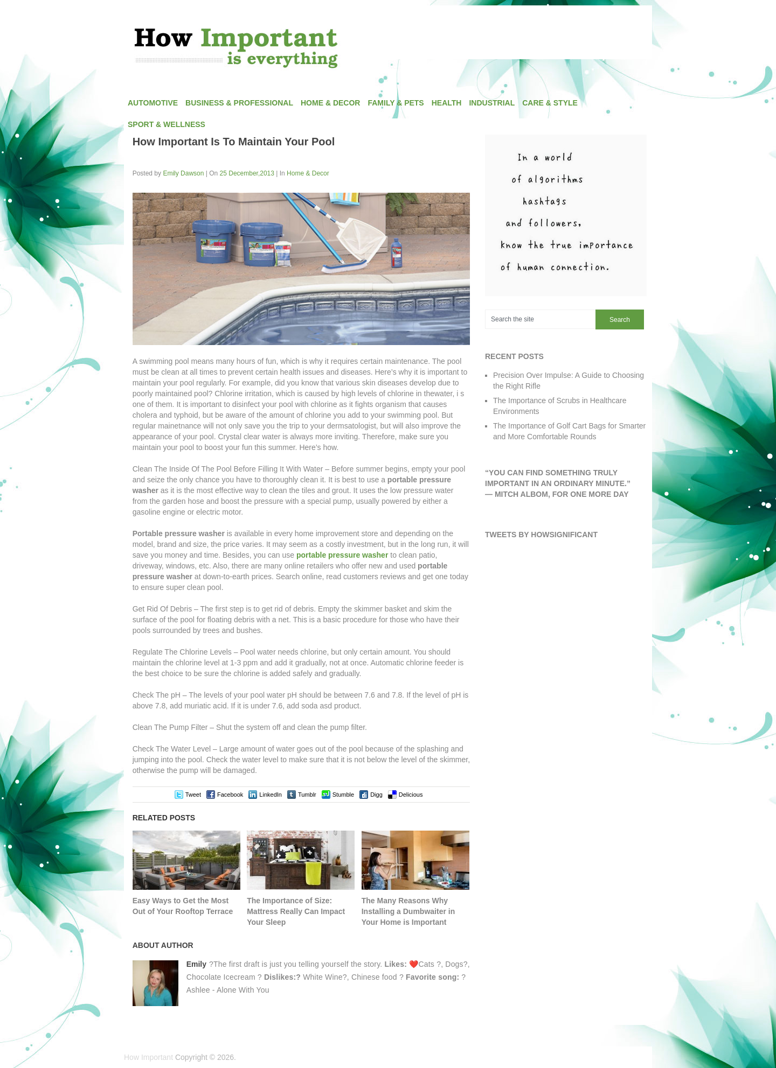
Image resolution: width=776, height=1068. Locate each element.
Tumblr (307, 794)
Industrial (492, 103)
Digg (376, 794)
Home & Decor (330, 103)
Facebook (230, 794)
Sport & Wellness (166, 124)
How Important (148, 1057)
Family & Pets (396, 103)
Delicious (411, 794)
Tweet (193, 794)
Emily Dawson (183, 173)
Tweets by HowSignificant (541, 534)
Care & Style (550, 103)
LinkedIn (270, 794)
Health (447, 103)
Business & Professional (239, 103)
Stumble (343, 794)
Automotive (153, 103)
